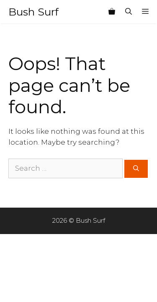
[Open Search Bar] (128, 11)
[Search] (136, 169)
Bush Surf (33, 11)
